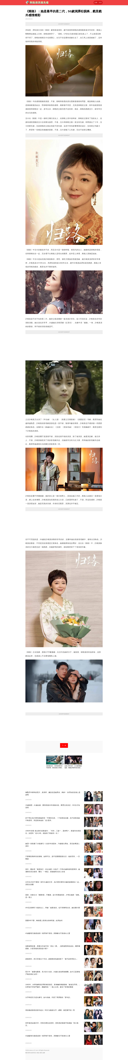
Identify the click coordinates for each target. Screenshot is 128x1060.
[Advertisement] (64, 346)
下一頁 (64, 745)
